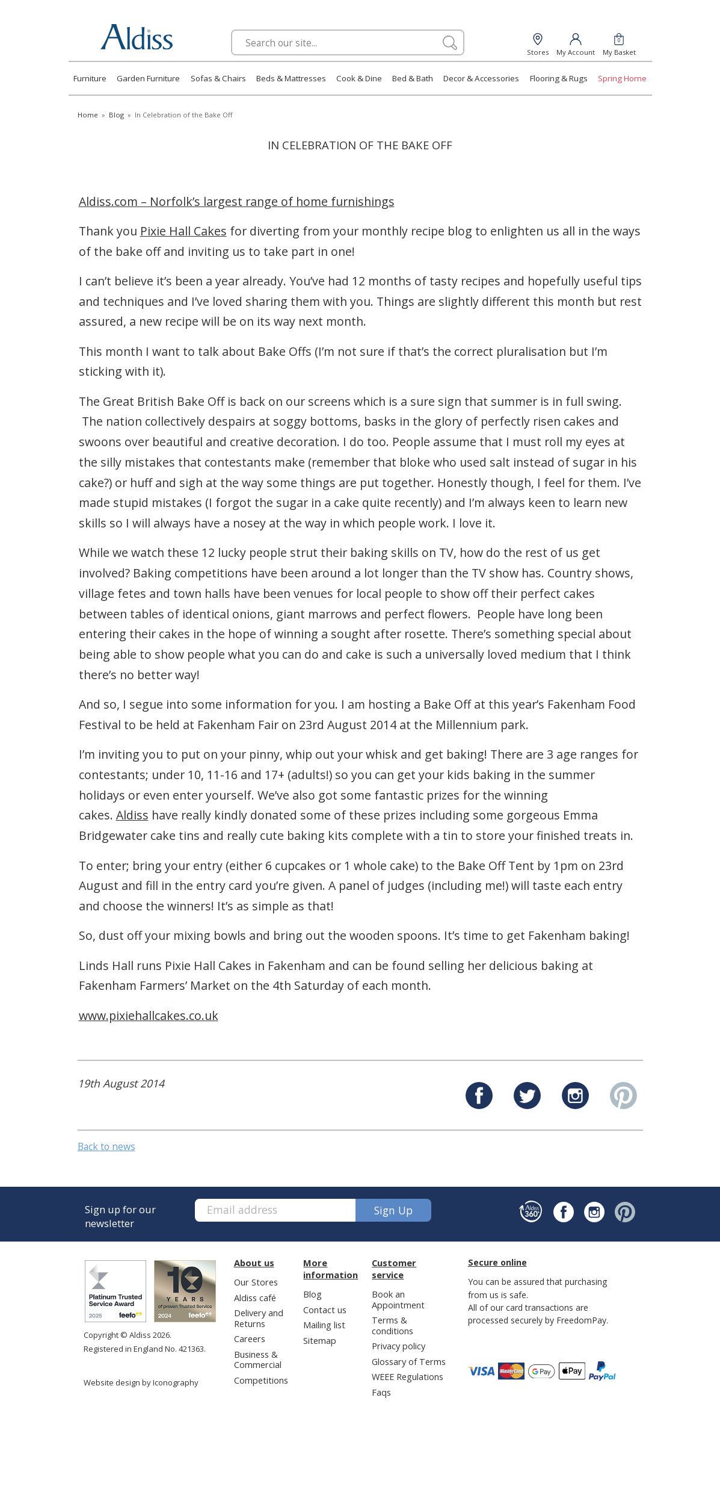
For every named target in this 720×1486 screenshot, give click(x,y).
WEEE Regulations (407, 1376)
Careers (249, 1338)
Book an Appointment (398, 1299)
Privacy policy (398, 1346)
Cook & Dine (359, 78)
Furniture (89, 78)
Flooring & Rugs (559, 78)
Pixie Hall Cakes (183, 231)
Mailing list (324, 1325)
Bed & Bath (412, 78)
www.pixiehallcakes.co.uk (148, 1015)
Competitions (261, 1380)
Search (231, 29)
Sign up (393, 1210)
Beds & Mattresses (291, 78)
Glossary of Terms (409, 1361)
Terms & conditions (392, 1325)
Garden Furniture (148, 78)
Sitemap (319, 1340)
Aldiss (132, 815)
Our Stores (256, 1282)
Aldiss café (255, 1298)
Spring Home (622, 78)
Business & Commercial (258, 1359)
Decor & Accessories (481, 78)
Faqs (381, 1392)
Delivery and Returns (258, 1318)
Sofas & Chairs (218, 78)
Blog (312, 1294)
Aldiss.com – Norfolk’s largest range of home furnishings (237, 201)
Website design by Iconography (141, 1382)
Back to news (106, 1146)
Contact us (324, 1310)
